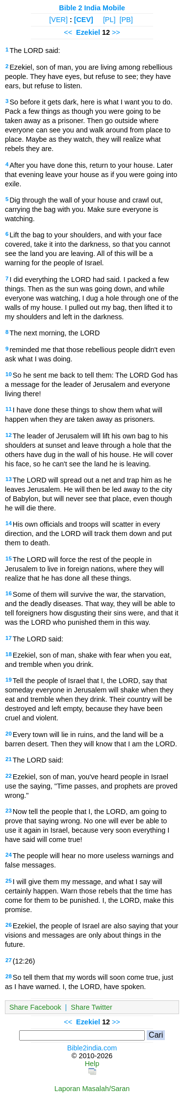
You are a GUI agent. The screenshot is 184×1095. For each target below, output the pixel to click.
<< (68, 32)
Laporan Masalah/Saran (92, 1089)
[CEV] (83, 20)
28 (8, 976)
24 (8, 855)
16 (8, 593)
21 (8, 759)
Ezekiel (88, 32)
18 (8, 654)
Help (92, 1064)
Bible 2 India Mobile (92, 8)
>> (116, 32)
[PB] (125, 20)
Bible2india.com (92, 1048)
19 (8, 680)
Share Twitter (91, 1007)
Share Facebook (35, 1007)
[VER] (58, 20)
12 (8, 435)
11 (8, 409)
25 (8, 881)
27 (8, 960)
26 (8, 925)
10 (8, 374)
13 (8, 479)
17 (8, 638)
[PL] (109, 20)
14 (8, 523)
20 (8, 734)
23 (8, 811)
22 (8, 776)
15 (8, 558)
